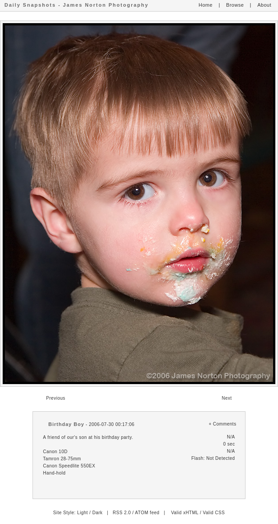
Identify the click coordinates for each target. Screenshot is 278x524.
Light (82, 512)
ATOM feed (147, 512)
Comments (224, 424)
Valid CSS (214, 512)
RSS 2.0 (122, 512)
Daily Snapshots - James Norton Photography (76, 5)
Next (227, 398)
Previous (55, 398)
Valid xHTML (185, 512)
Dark (97, 512)
